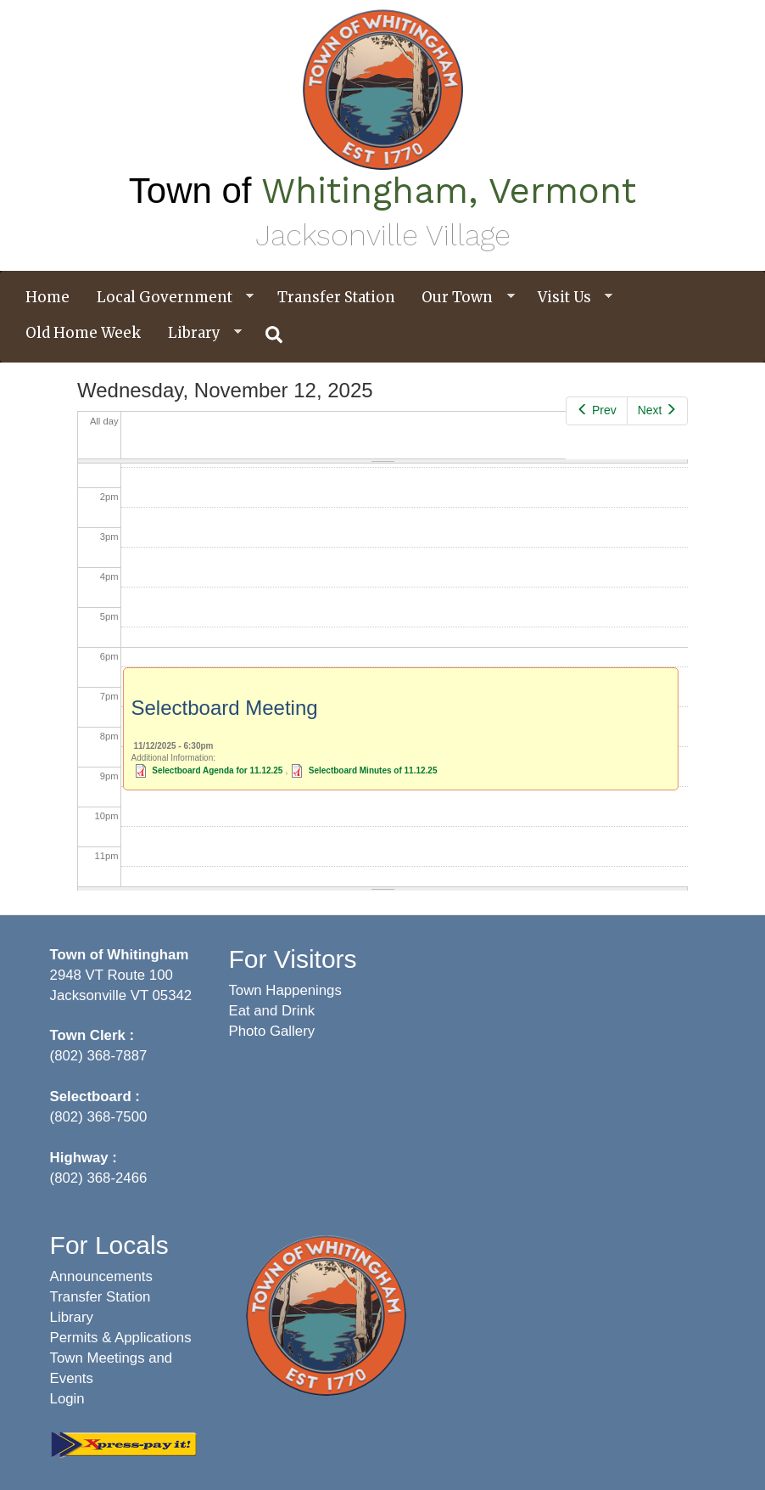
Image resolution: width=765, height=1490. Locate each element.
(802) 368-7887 (99, 1056)
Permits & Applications (121, 1338)
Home (47, 297)
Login (67, 1399)
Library (198, 333)
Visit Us (568, 297)
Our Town (461, 297)
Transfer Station (336, 297)
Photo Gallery (271, 1031)
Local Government (169, 297)
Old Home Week (83, 332)
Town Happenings (284, 990)
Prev (596, 410)
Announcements (101, 1276)
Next (657, 410)
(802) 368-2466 (99, 1178)
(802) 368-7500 (99, 1117)
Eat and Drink (271, 1011)
